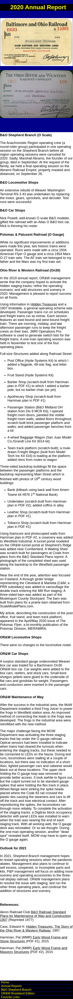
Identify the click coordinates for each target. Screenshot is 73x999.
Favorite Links (10, 997)
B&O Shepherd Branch (16, 989)
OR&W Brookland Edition (18, 993)
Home (5, 982)
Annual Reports (11, 986)
